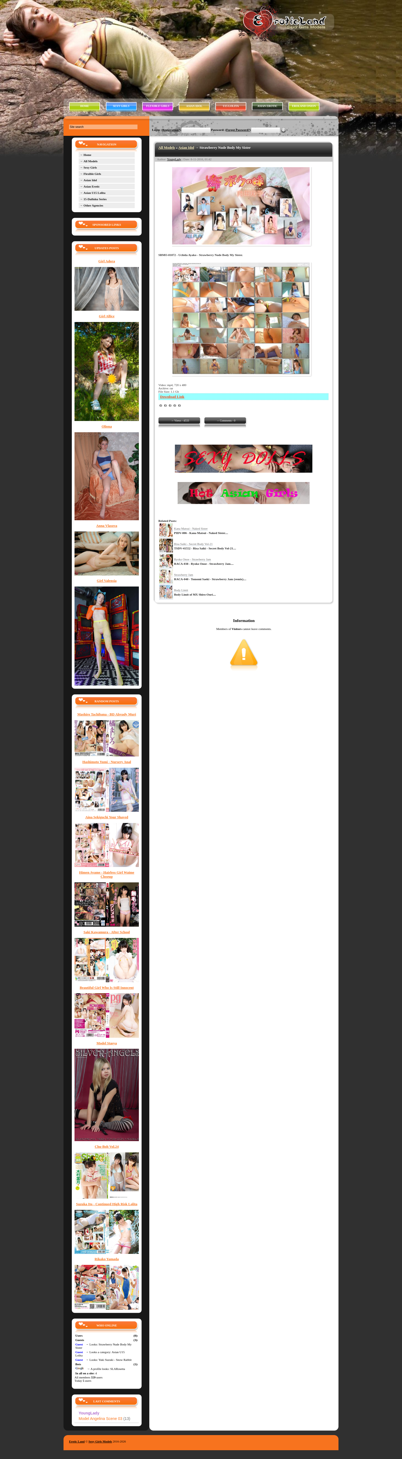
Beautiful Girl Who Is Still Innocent (107, 988)
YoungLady (174, 159)
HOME (84, 106)
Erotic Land (77, 1441)
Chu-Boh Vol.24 (107, 1147)
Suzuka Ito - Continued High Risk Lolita (106, 1204)
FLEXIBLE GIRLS (157, 106)
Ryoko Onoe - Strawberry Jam (192, 559)
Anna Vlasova (106, 526)
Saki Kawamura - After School (107, 932)
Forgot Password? (238, 129)
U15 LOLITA (231, 106)
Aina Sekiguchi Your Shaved (106, 817)
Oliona (106, 426)
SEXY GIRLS (121, 106)
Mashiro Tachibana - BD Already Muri (106, 714)
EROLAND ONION (304, 106)
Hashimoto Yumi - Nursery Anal (106, 762)
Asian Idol (186, 147)
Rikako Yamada (107, 1259)
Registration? (171, 129)
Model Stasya (107, 1043)
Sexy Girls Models (100, 1441)
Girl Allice (107, 316)
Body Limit (181, 590)
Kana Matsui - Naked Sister (191, 528)
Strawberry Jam (183, 574)
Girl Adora (106, 261)
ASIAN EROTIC (267, 106)
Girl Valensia (107, 581)
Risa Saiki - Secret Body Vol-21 (193, 544)
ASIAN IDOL (194, 106)
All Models (166, 147)
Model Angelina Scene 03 (104, 1418)
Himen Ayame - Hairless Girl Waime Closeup (106, 875)
